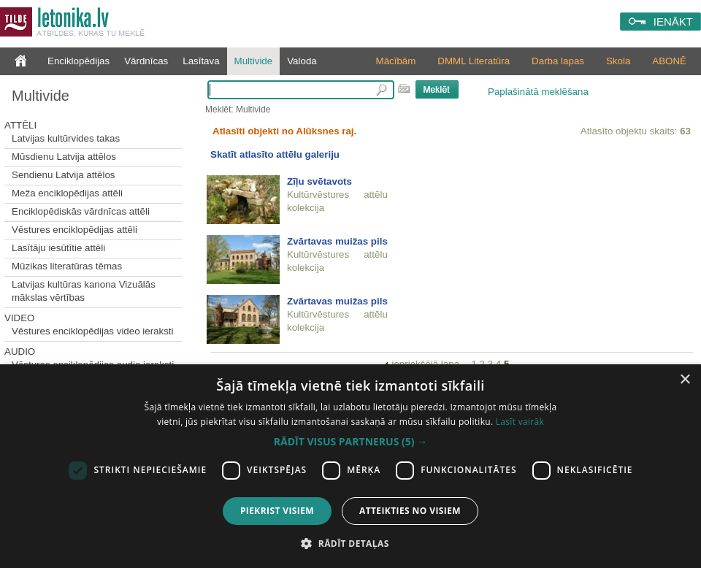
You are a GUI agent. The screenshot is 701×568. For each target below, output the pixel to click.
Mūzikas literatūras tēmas (67, 266)
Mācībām (396, 60)
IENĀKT (673, 21)
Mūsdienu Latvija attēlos (64, 156)
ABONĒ (669, 60)
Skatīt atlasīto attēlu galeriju (275, 154)
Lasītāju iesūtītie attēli (58, 247)
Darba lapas (558, 60)
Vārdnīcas (146, 60)
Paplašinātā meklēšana (538, 91)
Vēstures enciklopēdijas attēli (74, 229)
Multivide (253, 60)
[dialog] (350, 466)
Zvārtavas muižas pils (337, 241)
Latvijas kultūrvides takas (66, 138)
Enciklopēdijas (78, 60)
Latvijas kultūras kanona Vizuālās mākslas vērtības (84, 291)
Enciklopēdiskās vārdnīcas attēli (81, 211)
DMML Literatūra (473, 60)
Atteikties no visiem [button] (410, 510)
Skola (618, 60)
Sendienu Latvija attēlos (63, 174)
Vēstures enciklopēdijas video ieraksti (93, 331)
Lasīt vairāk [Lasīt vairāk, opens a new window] (520, 421)
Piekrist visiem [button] (277, 510)
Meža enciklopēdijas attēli (67, 193)
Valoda (302, 60)
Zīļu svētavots (319, 181)
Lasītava (201, 60)
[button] (350, 441)
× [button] (684, 380)
